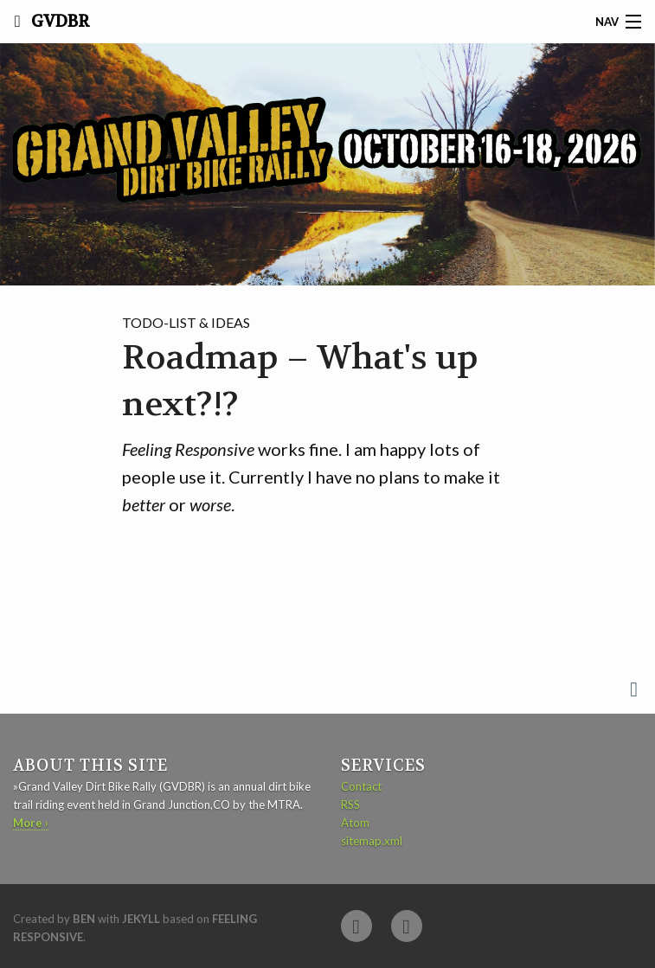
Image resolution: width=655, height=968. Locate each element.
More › (30, 823)
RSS (350, 804)
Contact (361, 786)
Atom (355, 823)
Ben (84, 919)
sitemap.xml (371, 841)
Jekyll (141, 919)
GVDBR (58, 21)
